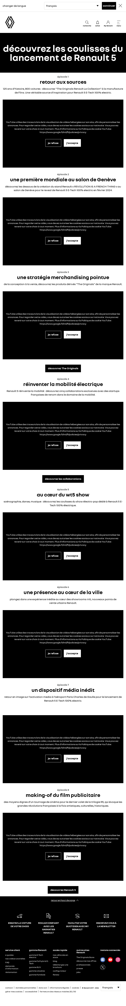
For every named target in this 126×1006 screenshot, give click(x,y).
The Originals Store (85, 957)
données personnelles (26, 987)
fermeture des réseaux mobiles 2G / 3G (58, 991)
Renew (56, 974)
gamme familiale (37, 974)
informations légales (59, 987)
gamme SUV (35, 967)
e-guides (9, 955)
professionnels (83, 964)
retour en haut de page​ (63, 900)
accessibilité (31, 991)
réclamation (11, 972)
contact (9, 987)
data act (43, 987)
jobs (78, 972)
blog (55, 961)
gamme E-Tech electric (36, 956)
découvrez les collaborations (63, 478)
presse (79, 968)
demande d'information (11, 967)
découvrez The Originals (63, 368)
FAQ (7, 962)
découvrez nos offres (86, 961)
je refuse (53, 143)
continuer (109, 5)
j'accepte (72, 143)
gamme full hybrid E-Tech (39, 962)
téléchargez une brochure (60, 965)
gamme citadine (37, 971)
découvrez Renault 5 (63, 890)
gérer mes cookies (13, 992)
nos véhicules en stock (60, 956)
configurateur (59, 971)
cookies (75, 987)
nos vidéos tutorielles (15, 958)
